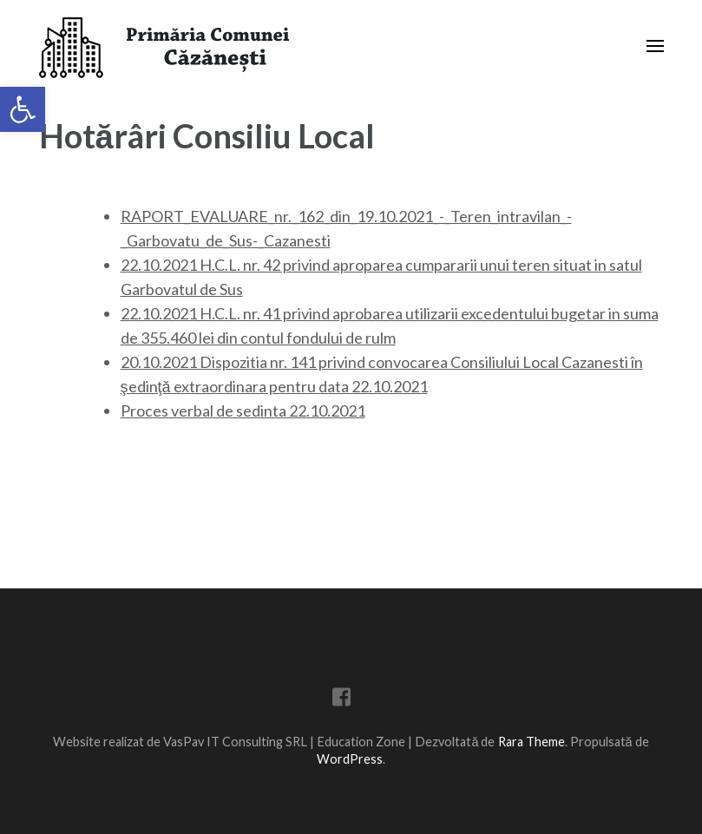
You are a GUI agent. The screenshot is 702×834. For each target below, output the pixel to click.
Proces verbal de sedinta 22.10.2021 (243, 410)
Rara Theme (531, 741)
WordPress (350, 759)
